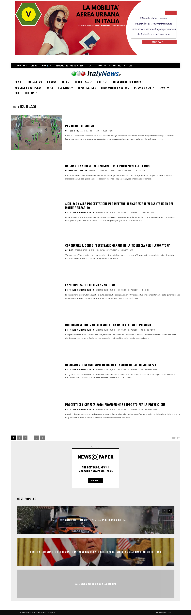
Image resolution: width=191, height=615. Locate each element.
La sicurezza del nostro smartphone (91, 285)
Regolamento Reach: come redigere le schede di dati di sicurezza (110, 365)
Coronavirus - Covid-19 (76, 170)
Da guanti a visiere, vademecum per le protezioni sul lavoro (108, 166)
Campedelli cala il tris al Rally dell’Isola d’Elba (95, 520)
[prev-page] (164, 511)
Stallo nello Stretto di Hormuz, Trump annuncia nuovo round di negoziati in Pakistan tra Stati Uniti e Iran (95, 552)
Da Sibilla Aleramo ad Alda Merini (95, 583)
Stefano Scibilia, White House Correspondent (110, 170)
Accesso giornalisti (163, 612)
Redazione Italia (91, 131)
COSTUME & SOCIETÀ (74, 131)
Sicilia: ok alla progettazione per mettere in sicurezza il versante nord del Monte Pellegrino (119, 205)
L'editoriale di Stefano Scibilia (79, 212)
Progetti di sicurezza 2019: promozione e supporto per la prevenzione (115, 404)
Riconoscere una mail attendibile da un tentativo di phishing (108, 325)
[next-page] (42, 438)
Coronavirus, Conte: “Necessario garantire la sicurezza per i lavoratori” (117, 245)
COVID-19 (69, 250)
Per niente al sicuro (79, 126)
